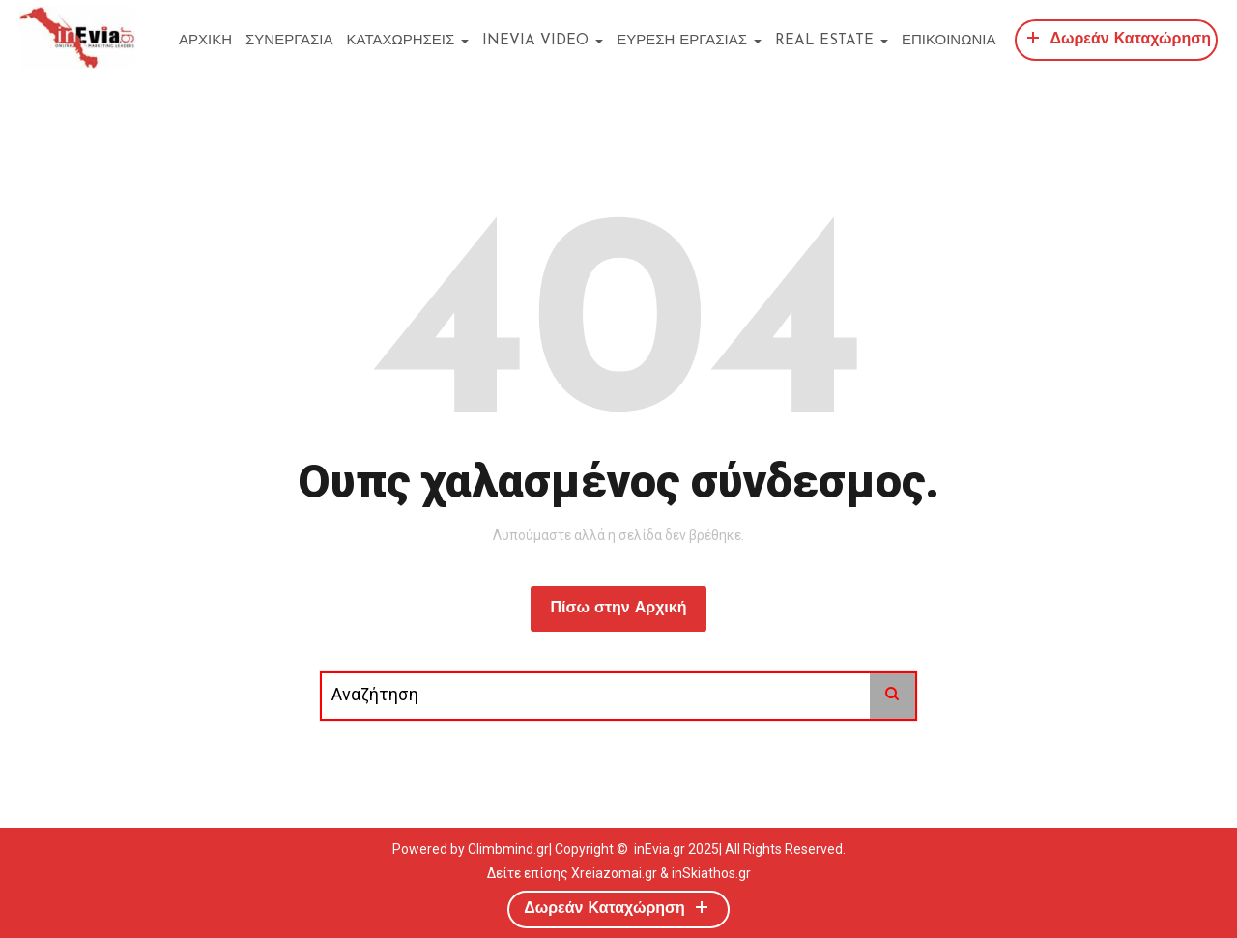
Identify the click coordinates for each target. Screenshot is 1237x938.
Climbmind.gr (508, 849)
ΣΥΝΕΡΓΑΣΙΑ (288, 41)
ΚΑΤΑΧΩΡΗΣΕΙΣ (408, 41)
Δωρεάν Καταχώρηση (1116, 37)
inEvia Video (542, 41)
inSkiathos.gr (711, 873)
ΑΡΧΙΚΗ (205, 41)
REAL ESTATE (831, 41)
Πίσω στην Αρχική (618, 608)
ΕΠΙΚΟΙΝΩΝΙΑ (948, 41)
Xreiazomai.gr (614, 873)
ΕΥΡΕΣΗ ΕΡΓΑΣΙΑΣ (689, 41)
